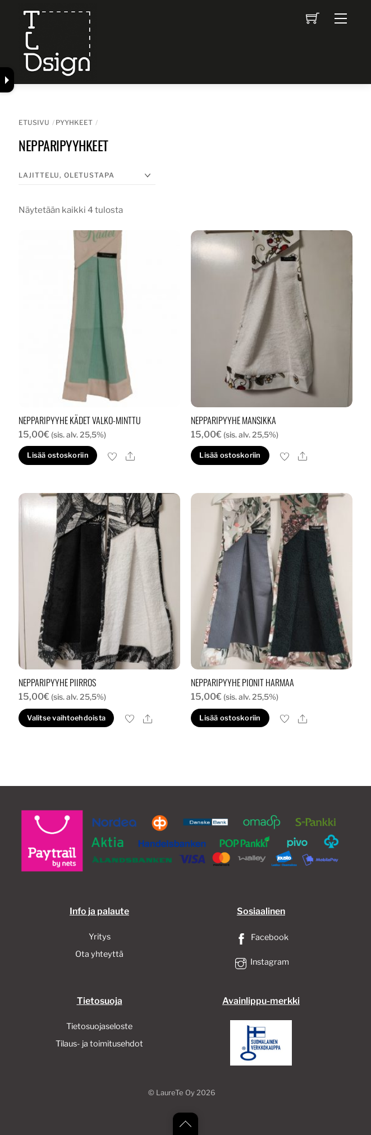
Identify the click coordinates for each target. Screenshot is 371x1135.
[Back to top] (185, 1124)
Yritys (100, 937)
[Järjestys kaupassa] (87, 175)
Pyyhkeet (74, 122)
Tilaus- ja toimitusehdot (99, 1044)
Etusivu (34, 122)
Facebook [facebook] (260, 937)
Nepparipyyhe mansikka (233, 420)
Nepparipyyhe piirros (57, 682)
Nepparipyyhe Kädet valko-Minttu (80, 420)
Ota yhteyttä (99, 954)
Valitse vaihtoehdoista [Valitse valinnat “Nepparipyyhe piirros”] (66, 718)
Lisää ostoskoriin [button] (57, 455)
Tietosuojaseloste (99, 1026)
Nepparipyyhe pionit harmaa (242, 682)
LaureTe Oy (175, 1093)
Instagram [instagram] (261, 962)
